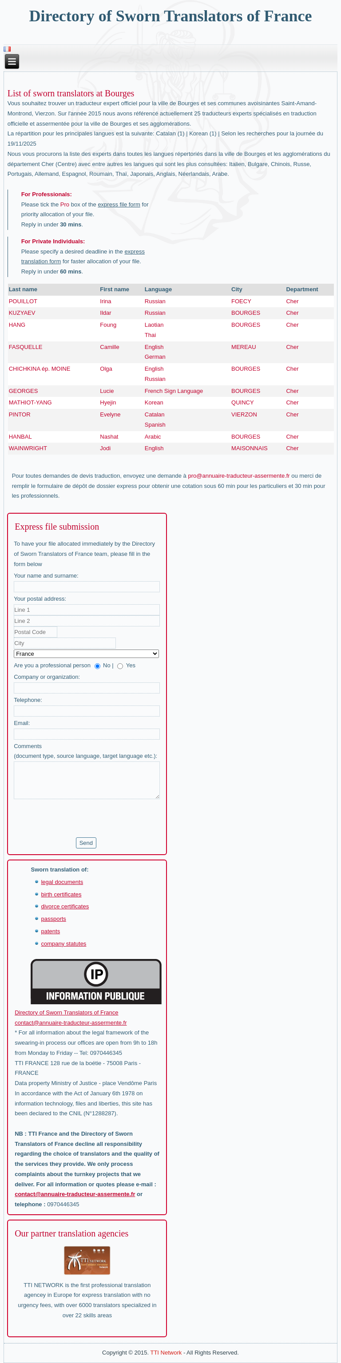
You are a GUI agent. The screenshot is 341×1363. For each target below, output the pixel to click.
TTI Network (166, 1352)
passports (53, 918)
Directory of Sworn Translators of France (170, 16)
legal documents (62, 882)
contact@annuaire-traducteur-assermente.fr (71, 1022)
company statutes (63, 943)
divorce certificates (65, 906)
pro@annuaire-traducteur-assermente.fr (238, 475)
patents (50, 931)
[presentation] (81, 818)
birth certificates (61, 894)
